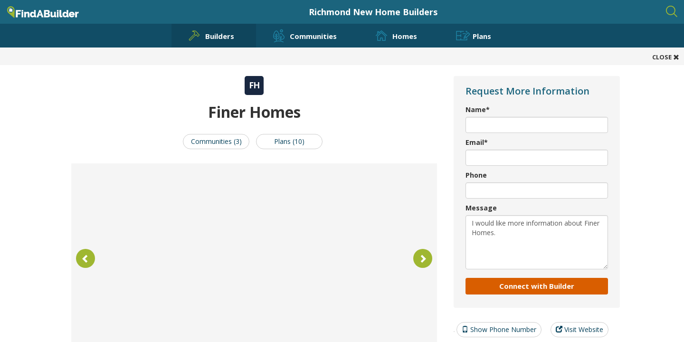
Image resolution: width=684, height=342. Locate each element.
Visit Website (579, 329)
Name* (478, 109)
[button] (85, 258)
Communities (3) (216, 141)
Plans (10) (289, 141)
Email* (477, 142)
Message (481, 207)
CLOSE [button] (665, 57)
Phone (476, 175)
